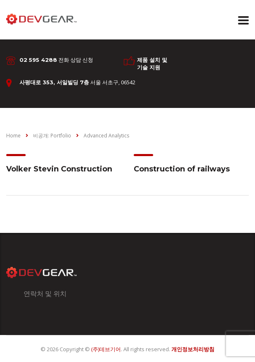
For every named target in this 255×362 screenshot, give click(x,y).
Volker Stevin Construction (59, 169)
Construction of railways (182, 169)
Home (13, 135)
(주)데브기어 (106, 349)
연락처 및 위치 (45, 293)
